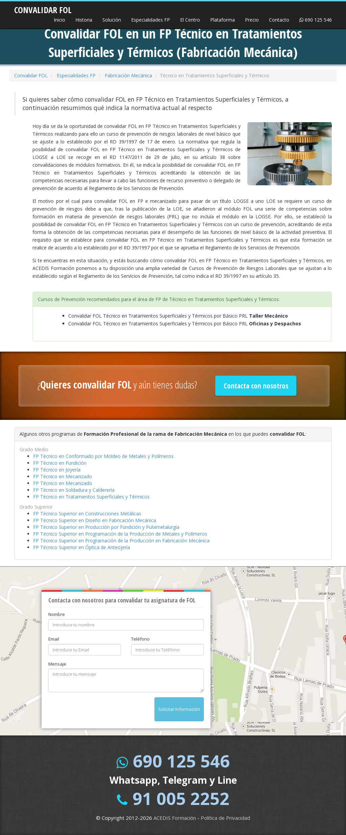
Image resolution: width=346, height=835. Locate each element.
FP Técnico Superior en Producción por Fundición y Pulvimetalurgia (106, 527)
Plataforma (222, 20)
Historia (83, 20)
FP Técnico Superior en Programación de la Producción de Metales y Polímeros (120, 534)
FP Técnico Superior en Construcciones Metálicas (87, 513)
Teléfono (140, 639)
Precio (252, 20)
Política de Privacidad (225, 817)
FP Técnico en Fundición (59, 463)
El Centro (190, 20)
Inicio (59, 20)
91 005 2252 (180, 798)
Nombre (56, 614)
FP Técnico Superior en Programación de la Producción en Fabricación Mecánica (121, 540)
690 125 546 (315, 20)
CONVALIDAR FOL (43, 7)
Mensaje (57, 664)
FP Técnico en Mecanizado (62, 476)
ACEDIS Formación (174, 817)
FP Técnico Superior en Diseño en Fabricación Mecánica (94, 520)
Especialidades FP (150, 20)
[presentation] (99, 710)
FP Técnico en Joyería (56, 469)
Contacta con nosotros (256, 385)
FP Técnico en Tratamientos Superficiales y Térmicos (91, 496)
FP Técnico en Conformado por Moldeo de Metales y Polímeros (103, 456)
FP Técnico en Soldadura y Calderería (74, 490)
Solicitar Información (179, 709)
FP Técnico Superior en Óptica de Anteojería (81, 547)
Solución (111, 20)
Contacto (279, 20)
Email (53, 639)
